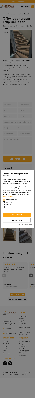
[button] (17, 225)
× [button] (32, 172)
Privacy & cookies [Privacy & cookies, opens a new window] (8, 196)
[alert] (17, 199)
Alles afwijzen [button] (17, 220)
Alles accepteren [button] (17, 215)
